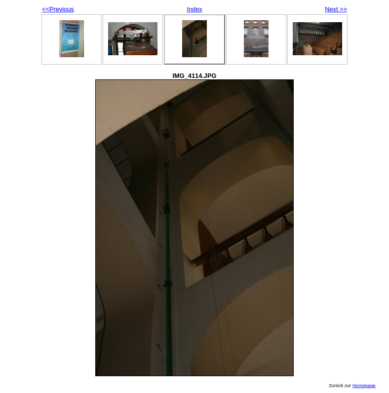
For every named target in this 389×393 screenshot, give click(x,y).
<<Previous (58, 9)
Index (194, 9)
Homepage (364, 385)
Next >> (336, 9)
